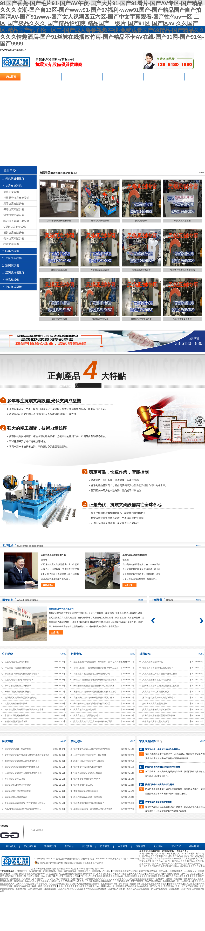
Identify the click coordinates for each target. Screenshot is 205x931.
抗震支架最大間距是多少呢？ (86, 779)
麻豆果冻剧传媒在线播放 (25, 881)
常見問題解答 (147, 741)
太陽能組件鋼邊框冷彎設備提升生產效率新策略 (95, 691)
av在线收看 (143, 886)
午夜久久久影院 (126, 879)
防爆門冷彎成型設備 (100, 220)
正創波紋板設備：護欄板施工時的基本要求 (92, 809)
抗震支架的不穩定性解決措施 (18, 791)
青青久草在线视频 (48, 874)
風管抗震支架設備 (13, 203)
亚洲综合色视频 (83, 886)
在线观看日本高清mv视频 (67, 876)
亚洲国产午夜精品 (164, 879)
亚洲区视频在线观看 (139, 884)
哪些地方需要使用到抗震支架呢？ (157, 667)
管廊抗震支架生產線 (182, 319)
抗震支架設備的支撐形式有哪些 (156, 709)
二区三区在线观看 (88, 876)
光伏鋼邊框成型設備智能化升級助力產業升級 (93, 685)
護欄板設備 (12, 265)
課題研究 (145, 653)
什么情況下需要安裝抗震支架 (18, 667)
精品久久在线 (76, 889)
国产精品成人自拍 (154, 874)
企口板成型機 (13, 286)
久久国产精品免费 (121, 881)
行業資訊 (76, 653)
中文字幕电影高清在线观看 (124, 871)
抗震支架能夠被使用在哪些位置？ (88, 803)
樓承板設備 (12, 279)
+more (202, 173)
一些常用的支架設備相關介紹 (18, 691)
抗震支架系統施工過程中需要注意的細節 (91, 749)
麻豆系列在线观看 (22, 886)
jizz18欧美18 (187, 881)
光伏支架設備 (13, 258)
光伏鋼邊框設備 (14, 178)
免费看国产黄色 (175, 884)
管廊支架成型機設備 (141, 270)
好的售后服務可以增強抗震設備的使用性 (160, 685)
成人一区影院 (122, 874)
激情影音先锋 (35, 871)
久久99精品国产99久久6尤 (73, 881)
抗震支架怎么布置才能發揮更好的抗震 (159, 673)
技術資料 (76, 741)
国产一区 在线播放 (189, 874)
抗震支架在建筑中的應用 (84, 709)
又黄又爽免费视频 (158, 884)
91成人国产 (63, 889)
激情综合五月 (84, 871)
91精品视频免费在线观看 (88, 884)
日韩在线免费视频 (157, 876)
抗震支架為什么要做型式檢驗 (155, 691)
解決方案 (7, 741)
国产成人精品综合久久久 (178, 876)
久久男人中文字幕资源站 (58, 879)
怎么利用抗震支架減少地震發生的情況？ (23, 809)
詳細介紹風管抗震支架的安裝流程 (88, 761)
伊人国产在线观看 (159, 889)
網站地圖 (194, 846)
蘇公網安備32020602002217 (49, 863)
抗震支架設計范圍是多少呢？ (86, 715)
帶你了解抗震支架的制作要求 (18, 685)
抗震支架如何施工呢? (83, 785)
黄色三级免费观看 (153, 881)
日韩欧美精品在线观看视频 (99, 881)
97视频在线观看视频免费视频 (25, 874)
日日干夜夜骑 (137, 881)
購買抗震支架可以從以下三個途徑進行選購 (92, 721)
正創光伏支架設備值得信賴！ (135, 555)
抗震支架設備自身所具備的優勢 (87, 767)
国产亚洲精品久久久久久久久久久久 (101, 879)
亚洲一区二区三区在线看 (187, 886)
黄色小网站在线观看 (67, 871)
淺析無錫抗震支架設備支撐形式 (87, 773)
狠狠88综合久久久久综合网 (111, 876)
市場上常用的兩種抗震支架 (17, 715)
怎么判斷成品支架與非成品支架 (87, 797)
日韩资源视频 (50, 889)
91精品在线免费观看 (148, 871)
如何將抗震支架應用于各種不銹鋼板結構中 (24, 709)
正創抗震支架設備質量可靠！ (54, 555)
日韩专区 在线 (33, 876)
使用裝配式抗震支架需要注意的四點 (21, 697)
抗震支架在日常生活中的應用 (18, 785)
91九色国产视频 (115, 889)
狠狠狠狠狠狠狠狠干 (144, 879)
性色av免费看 (77, 879)
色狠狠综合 (169, 886)
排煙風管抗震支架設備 (16, 197)
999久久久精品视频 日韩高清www (32, 884)
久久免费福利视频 (109, 884)
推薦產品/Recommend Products (58, 172)
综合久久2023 (47, 876)
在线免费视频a (50, 871)
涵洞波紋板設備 (14, 272)
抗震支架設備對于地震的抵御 (18, 749)
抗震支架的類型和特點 (152, 661)
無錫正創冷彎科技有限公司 (61, 609)
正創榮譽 (156, 599)
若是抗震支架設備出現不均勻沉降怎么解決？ (25, 803)
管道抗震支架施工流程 (15, 779)
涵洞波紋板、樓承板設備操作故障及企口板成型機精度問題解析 (164, 749)
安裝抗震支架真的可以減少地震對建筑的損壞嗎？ (27, 755)
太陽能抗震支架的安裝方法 (85, 791)
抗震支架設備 (16, 62)
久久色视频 (21, 889)
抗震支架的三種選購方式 (16, 797)
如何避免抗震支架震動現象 (154, 703)
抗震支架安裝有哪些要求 (16, 703)
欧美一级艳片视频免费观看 (44, 886)
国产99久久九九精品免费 (95, 889)
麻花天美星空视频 (193, 879)
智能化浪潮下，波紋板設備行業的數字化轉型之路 (96, 667)
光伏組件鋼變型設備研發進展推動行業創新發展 (95, 679)
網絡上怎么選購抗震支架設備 (155, 721)
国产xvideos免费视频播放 (171, 871)
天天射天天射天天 (66, 886)
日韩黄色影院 (6, 881)
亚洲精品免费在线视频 (126, 886)
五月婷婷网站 (44, 881)
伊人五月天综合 (137, 874)
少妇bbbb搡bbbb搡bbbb (103, 886)
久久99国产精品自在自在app (62, 884)
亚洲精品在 (15, 879)
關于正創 (7, 599)
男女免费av (179, 879)
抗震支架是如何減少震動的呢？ (19, 679)
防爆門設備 (12, 250)
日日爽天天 (22, 871)
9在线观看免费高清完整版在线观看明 (76, 874)
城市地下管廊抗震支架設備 (182, 270)
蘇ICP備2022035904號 (129, 859)
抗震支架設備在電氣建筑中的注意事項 (22, 767)
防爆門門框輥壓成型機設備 (59, 220)
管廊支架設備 (11, 191)
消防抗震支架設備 (13, 215)
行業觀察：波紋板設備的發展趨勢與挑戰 (91, 673)
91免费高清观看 (172, 874)
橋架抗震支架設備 (13, 232)
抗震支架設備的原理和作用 (17, 661)
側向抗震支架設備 (13, 238)
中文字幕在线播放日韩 (104, 874)
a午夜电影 (124, 884)
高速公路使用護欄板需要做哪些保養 (158, 715)
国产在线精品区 (35, 889)
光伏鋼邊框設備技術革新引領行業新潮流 (91, 703)
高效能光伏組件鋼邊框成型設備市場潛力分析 (93, 697)
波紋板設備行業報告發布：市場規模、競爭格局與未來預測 (96, 661)
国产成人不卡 (156, 886)
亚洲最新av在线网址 (101, 871)
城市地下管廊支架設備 (16, 220)
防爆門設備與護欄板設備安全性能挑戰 (162, 767)
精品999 (56, 881)
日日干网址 (186, 889)
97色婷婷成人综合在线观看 (137, 889)
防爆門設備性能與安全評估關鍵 (159, 784)
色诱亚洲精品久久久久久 (136, 876)
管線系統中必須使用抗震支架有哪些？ (22, 673)
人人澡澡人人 (190, 871)
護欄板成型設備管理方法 (16, 721)
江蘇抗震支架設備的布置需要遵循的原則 (23, 773)
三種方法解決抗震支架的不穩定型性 (89, 755)
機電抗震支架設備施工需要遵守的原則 (22, 761)
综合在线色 (174, 889)
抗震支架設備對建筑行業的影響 (156, 679)
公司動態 (7, 653)
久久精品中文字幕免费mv (34, 879)
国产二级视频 (190, 884)
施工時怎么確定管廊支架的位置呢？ (158, 697)
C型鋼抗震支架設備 (14, 226)
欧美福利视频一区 (171, 881)
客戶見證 (7, 545)
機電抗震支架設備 (13, 209)
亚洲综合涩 (20, 876)
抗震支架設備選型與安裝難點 (158, 802)
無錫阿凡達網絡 (83, 863)
